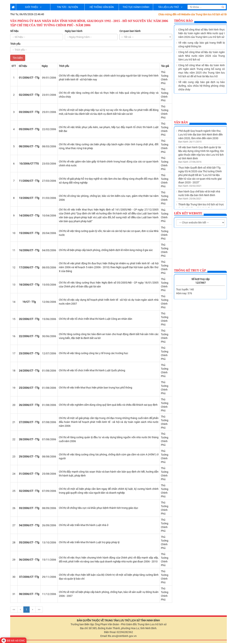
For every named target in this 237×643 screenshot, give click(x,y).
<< (14, 609)
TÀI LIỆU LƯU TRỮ (170, 7)
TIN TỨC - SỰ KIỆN (67, 7)
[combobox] (145, 37)
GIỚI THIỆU (33, 7)
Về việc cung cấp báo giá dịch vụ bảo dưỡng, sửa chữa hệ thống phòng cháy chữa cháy (201, 86)
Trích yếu (15, 43)
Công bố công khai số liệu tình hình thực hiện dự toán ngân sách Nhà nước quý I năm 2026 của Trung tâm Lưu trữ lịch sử (201, 33)
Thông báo (183, 21)
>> (39, 609)
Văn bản (181, 122)
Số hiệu (14, 31)
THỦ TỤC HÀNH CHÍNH (136, 7)
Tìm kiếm (18, 57)
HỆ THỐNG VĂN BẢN (102, 7)
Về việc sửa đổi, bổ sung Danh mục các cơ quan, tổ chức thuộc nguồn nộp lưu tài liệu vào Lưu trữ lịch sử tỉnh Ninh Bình (201, 200)
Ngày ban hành (73, 31)
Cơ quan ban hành (130, 31)
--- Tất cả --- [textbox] (127, 36)
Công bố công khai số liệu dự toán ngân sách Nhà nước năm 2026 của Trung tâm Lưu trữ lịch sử (201, 56)
